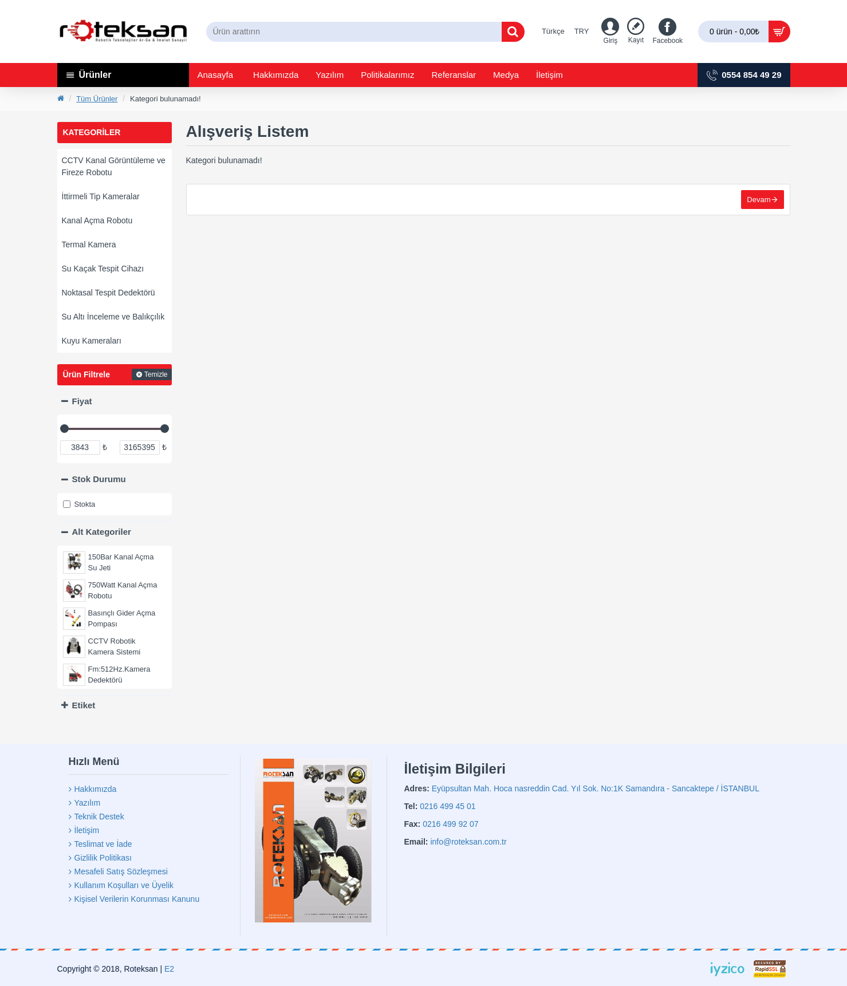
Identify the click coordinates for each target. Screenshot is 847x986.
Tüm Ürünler (96, 98)
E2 (169, 968)
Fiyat (82, 401)
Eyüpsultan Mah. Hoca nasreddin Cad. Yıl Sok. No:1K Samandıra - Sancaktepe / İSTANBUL (595, 788)
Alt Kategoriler (101, 532)
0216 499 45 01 (447, 806)
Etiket (84, 705)
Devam (758, 199)
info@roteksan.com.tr (468, 841)
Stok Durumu (99, 479)
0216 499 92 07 (450, 824)
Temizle (156, 374)
